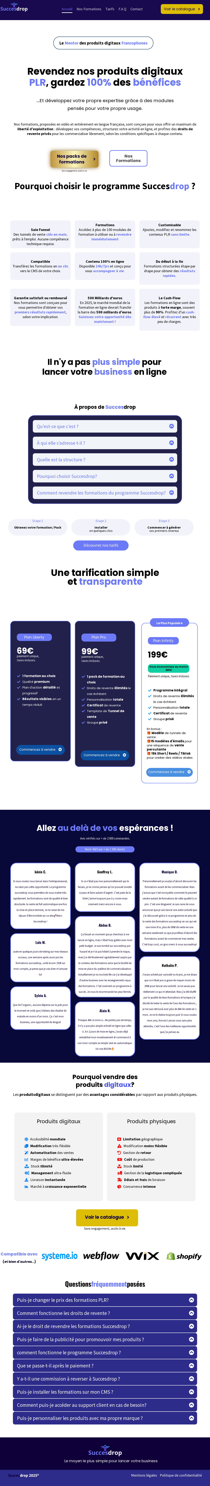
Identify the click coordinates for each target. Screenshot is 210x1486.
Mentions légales (144, 1475)
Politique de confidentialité (181, 1475)
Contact (136, 9)
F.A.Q (122, 9)
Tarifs (109, 9)
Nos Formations (88, 9)
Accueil (67, 9)
